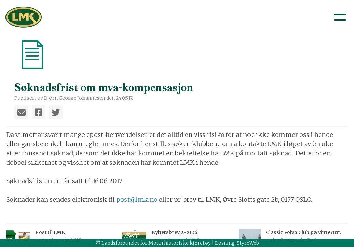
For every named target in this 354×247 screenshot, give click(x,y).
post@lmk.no (137, 199)
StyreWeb (248, 243)
